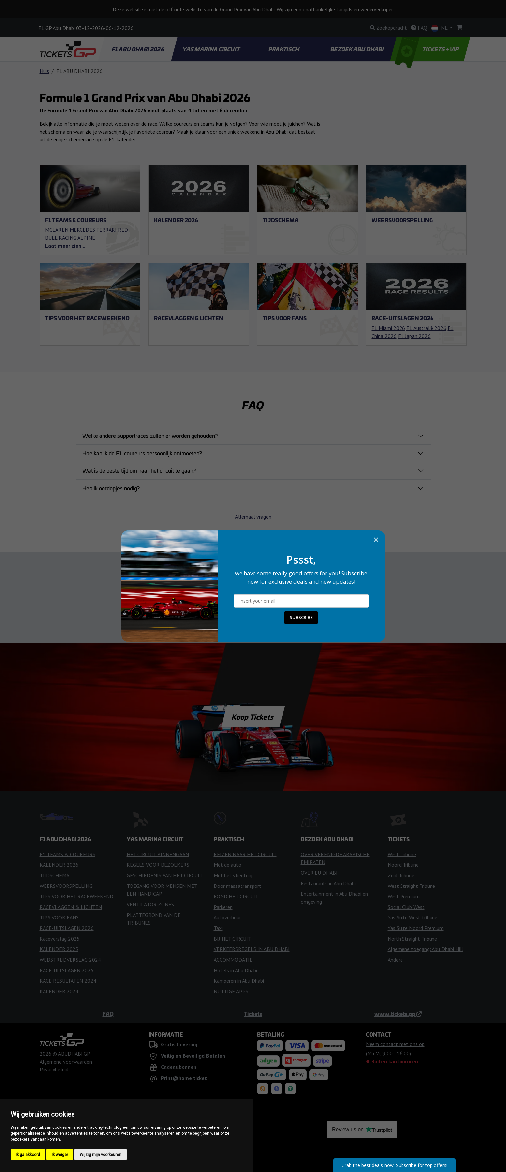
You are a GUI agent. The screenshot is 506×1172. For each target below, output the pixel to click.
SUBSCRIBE (301, 617)
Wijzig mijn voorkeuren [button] (100, 1154)
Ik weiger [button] (60, 1154)
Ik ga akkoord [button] (28, 1154)
